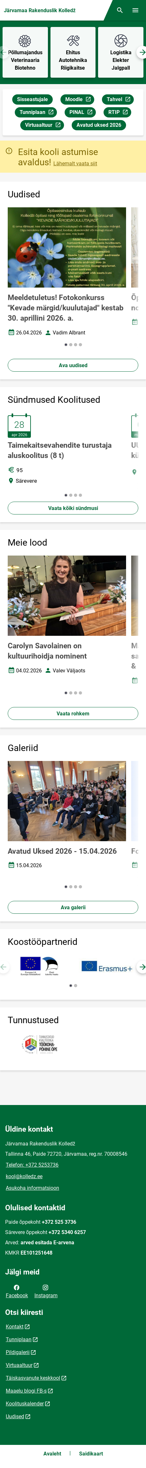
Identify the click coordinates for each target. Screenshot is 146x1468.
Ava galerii (73, 907)
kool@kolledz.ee (24, 1176)
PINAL (82, 113)
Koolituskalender (25, 1404)
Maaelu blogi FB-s (26, 1391)
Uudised (15, 1416)
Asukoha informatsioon (32, 1188)
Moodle (79, 100)
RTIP (119, 113)
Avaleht (52, 1454)
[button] (66, 344)
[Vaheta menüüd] (135, 10)
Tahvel (120, 100)
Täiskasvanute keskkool (33, 1378)
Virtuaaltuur (44, 126)
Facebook (17, 1291)
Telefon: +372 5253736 (32, 1165)
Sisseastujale (32, 99)
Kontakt (14, 1327)
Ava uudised (73, 365)
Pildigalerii (18, 1352)
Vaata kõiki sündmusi (73, 508)
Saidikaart (91, 1454)
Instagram (46, 1291)
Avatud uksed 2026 (99, 125)
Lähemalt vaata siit (75, 163)
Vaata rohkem (73, 714)
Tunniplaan (38, 113)
